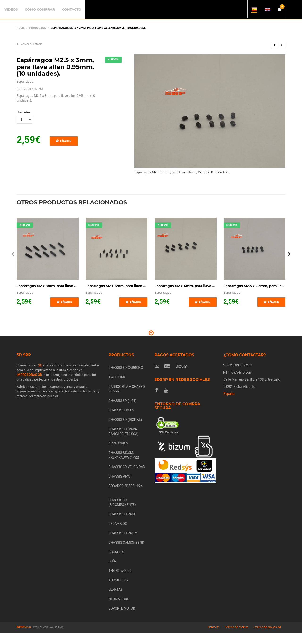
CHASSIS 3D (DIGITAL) (125, 420)
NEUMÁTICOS (119, 599)
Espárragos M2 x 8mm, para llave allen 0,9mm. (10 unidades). (69, 286)
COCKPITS (116, 552)
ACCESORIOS (118, 443)
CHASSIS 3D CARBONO (126, 368)
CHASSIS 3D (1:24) (122, 401)
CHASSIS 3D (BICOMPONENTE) (122, 502)
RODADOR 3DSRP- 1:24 (126, 486)
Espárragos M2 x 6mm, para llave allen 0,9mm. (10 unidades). (138, 286)
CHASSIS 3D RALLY (123, 533)
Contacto (213, 627)
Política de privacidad (267, 627)
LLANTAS (115, 589)
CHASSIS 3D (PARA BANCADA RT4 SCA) (123, 431)
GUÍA (112, 561)
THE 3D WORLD (120, 571)
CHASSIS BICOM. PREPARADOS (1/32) (124, 455)
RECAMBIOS (118, 523)
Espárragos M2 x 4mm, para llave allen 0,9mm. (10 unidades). (207, 286)
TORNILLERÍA (119, 580)
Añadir (63, 141)
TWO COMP (117, 377)
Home (21, 28)
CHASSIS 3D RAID (122, 514)
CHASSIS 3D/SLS (121, 410)
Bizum (181, 366)
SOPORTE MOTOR (122, 608)
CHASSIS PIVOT (120, 476)
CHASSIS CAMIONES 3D (126, 542)
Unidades (23, 112)
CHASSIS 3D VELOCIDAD (127, 467)
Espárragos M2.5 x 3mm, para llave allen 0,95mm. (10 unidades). (55, 66)
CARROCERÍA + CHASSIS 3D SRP (127, 389)
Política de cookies (236, 627)
